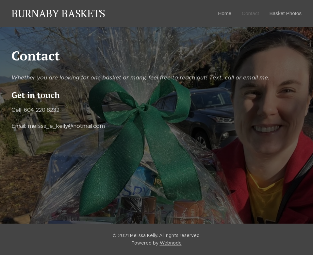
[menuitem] (222, 13)
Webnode (171, 243)
